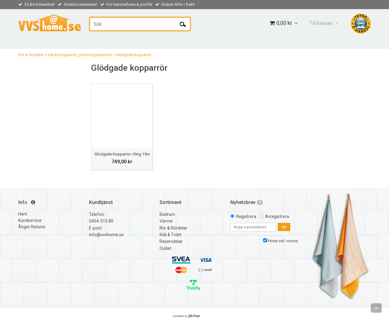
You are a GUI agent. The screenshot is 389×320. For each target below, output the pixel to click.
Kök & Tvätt (170, 234)
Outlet (165, 248)
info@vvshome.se (106, 234)
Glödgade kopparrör (133, 55)
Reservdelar (171, 241)
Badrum (167, 214)
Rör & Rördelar (31, 55)
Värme (166, 221)
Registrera (246, 216)
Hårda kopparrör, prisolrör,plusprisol (80, 55)
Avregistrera (277, 216)
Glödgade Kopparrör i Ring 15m (122, 154)
